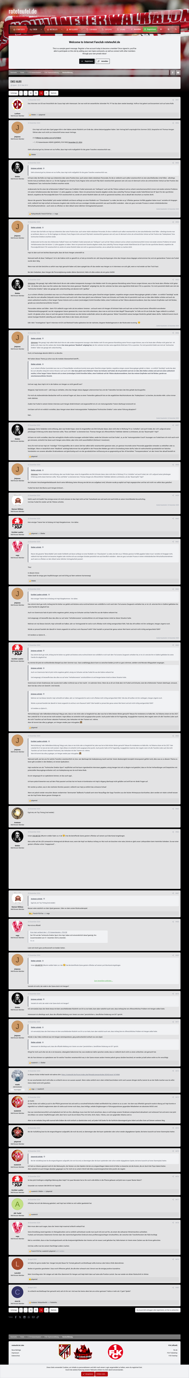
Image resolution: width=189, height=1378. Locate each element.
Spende (122, 29)
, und (44, 214)
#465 (177, 809)
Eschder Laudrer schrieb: (39, 595)
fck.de (175, 1350)
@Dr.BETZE (36, 836)
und (38, 115)
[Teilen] (173, 99)
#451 (177, 100)
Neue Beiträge (16, 1350)
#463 (177, 645)
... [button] (25, 93)
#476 (177, 1176)
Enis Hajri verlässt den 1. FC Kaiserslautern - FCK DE (48, 932)
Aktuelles (53, 29)
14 (30, 93)
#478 (177, 1223)
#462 (177, 589)
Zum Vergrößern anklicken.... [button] (103, 981)
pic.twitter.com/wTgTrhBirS (51, 138)
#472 (177, 1071)
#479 (177, 1259)
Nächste (53, 93)
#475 (177, 1151)
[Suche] (167, 12)
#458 (177, 465)
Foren (35, 29)
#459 (177, 495)
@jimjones (31, 283)
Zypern (14, 85)
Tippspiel (108, 29)
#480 (177, 1287)
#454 (177, 222)
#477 (177, 1199)
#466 (177, 832)
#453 (177, 163)
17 (46, 93)
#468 (177, 922)
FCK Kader (93, 29)
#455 (177, 280)
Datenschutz (16, 1356)
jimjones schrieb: (36, 168)
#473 (177, 1097)
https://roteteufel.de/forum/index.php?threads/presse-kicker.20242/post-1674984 (91, 1075)
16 (41, 93)
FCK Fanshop (173, 1356)
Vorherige (14, 93)
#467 (177, 893)
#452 (177, 123)
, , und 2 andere (47, 1251)
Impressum (15, 1353)
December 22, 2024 (75, 142)
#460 (177, 518)
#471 (177, 1022)
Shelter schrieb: (36, 227)
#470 (177, 994)
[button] (42, 29)
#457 (177, 425)
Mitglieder (73, 29)
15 (36, 93)
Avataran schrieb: (36, 899)
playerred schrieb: (37, 1157)
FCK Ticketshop (172, 1353)
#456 (177, 333)
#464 (177, 736)
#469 (177, 955)
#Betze (38, 138)
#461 (177, 542)
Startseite (20, 29)
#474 (177, 1128)
